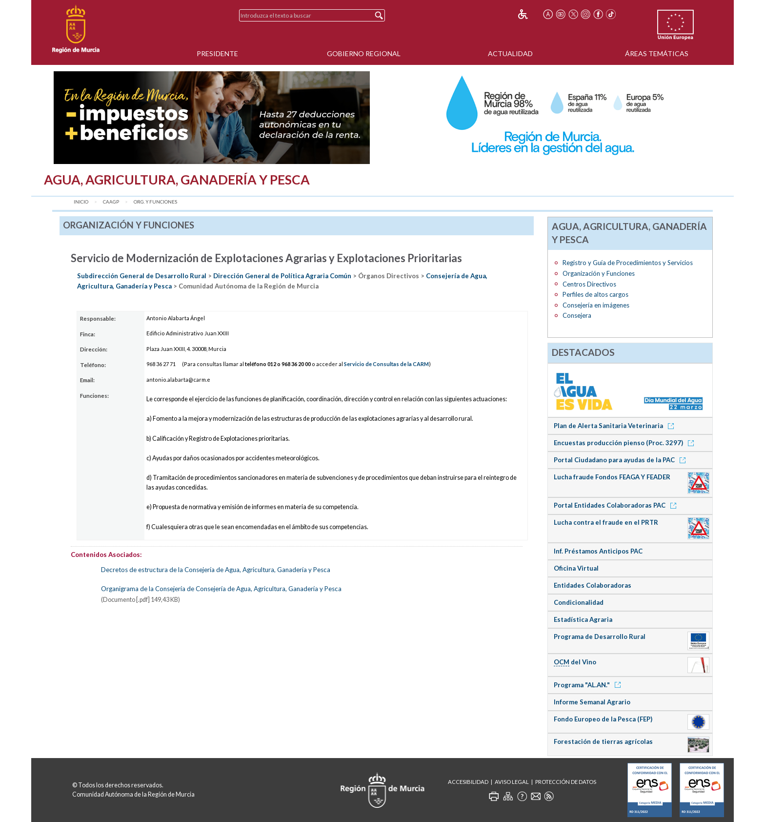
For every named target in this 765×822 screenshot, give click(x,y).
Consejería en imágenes (596, 305)
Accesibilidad (468, 782)
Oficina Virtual (576, 568)
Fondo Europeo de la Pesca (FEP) (603, 719)
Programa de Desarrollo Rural (599, 636)
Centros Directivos (589, 284)
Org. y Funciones (155, 202)
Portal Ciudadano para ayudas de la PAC (621, 460)
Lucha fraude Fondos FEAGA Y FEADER (612, 477)
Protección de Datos (565, 782)
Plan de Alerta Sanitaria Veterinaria (615, 426)
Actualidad (510, 53)
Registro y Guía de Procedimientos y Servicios (628, 263)
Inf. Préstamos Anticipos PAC (598, 551)
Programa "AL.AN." (589, 685)
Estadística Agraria (583, 619)
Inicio (81, 202)
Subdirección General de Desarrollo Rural (141, 276)
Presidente (217, 53)
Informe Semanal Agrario (592, 702)
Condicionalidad (579, 602)
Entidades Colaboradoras (592, 585)
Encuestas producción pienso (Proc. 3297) (625, 443)
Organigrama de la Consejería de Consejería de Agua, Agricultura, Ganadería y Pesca (221, 589)
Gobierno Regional (364, 53)
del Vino (575, 662)
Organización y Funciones (599, 273)
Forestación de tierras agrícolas (603, 741)
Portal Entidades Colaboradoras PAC (617, 505)
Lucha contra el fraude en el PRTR (606, 522)
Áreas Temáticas (656, 53)
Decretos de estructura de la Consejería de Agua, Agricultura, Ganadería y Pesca (215, 570)
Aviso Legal (512, 782)
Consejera (577, 315)
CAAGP (111, 202)
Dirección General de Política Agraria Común (282, 276)
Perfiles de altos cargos (595, 294)
